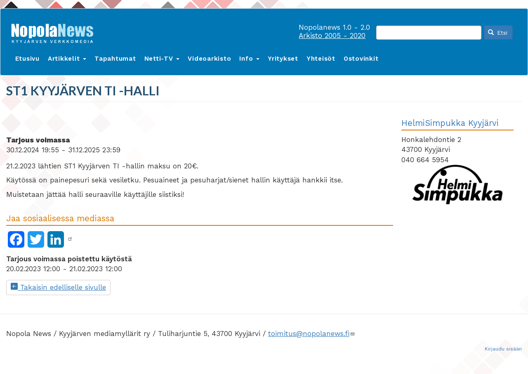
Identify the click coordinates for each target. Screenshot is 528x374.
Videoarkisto (209, 58)
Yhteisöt (320, 58)
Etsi (498, 32)
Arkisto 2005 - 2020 (332, 35)
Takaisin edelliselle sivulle (58, 287)
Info (249, 58)
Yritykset (283, 58)
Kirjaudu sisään (503, 349)
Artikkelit (67, 58)
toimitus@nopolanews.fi (311, 333)
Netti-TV (162, 58)
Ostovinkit (361, 58)
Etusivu (27, 58)
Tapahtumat (115, 58)
